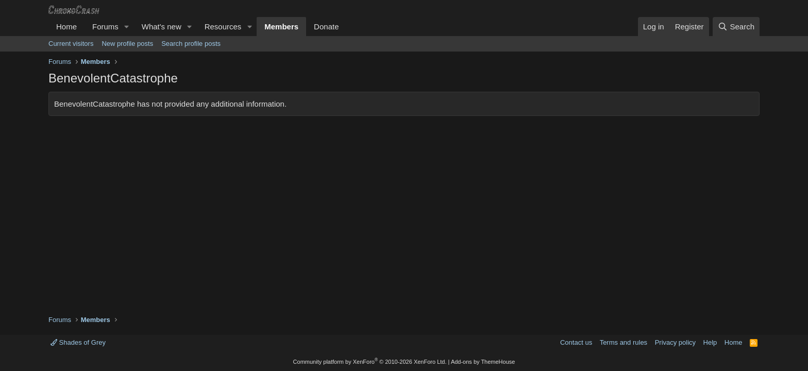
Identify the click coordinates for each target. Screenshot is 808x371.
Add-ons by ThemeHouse (483, 362)
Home (66, 26)
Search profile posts (191, 43)
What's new (161, 26)
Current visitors (70, 43)
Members (281, 26)
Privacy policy (675, 342)
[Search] (736, 26)
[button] (127, 26)
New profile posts (127, 43)
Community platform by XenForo (370, 362)
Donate (326, 26)
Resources (223, 26)
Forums (105, 26)
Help (710, 342)
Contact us (576, 342)
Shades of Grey (78, 342)
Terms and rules (623, 342)
